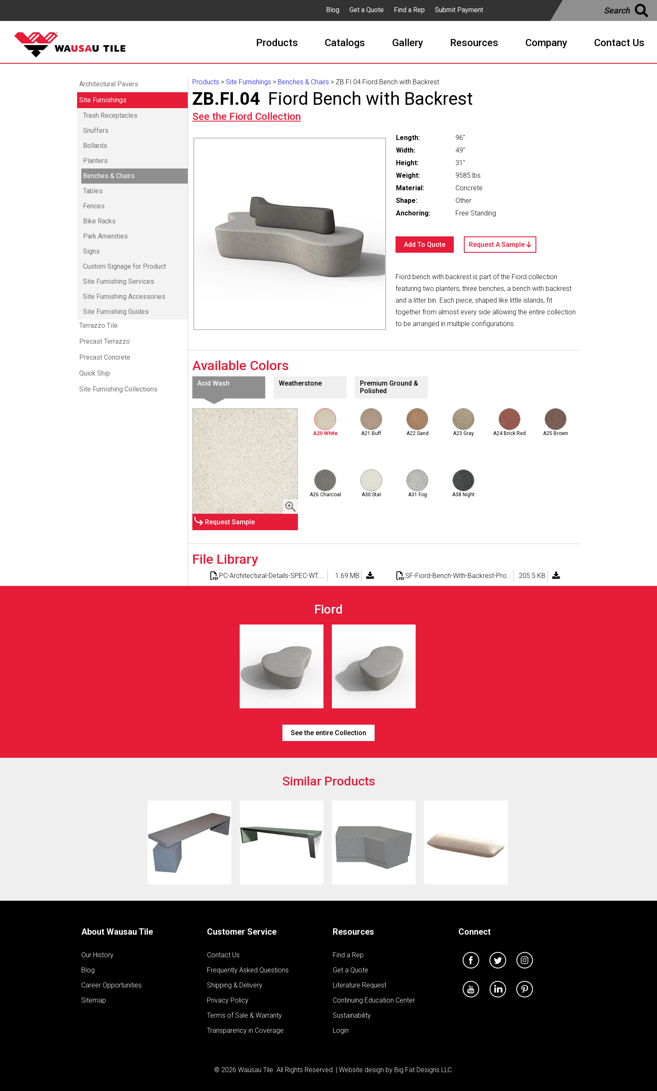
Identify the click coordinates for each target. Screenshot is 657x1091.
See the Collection (246, 116)
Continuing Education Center (374, 1000)
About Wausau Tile (117, 932)
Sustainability (352, 1015)
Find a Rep (409, 10)
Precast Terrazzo (104, 341)
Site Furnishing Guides (116, 312)
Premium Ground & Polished (389, 387)
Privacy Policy (227, 1000)
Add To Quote (424, 245)
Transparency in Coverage (245, 1030)
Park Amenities (105, 236)
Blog (332, 10)
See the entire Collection (328, 733)
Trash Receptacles (110, 115)
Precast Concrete (104, 357)
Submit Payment (459, 10)
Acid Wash (213, 383)
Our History (97, 955)
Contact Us (223, 955)
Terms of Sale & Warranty (244, 1015)
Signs (91, 251)
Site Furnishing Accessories (124, 297)
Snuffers (96, 131)
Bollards (95, 146)
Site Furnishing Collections (118, 389)
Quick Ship (94, 373)
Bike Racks (99, 221)
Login (341, 1030)
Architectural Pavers (108, 84)
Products (205, 82)
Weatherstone (300, 383)
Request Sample (230, 522)
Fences (94, 206)
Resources (353, 932)
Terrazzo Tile (98, 325)
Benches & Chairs (109, 176)
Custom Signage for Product (124, 266)
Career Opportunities (111, 985)
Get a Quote (366, 10)
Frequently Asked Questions (248, 970)
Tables (93, 191)
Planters (95, 161)
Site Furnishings (103, 100)
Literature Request (359, 985)
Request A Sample (500, 245)
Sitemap (93, 1000)
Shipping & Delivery (234, 985)
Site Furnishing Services (118, 281)
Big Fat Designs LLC (423, 1070)
